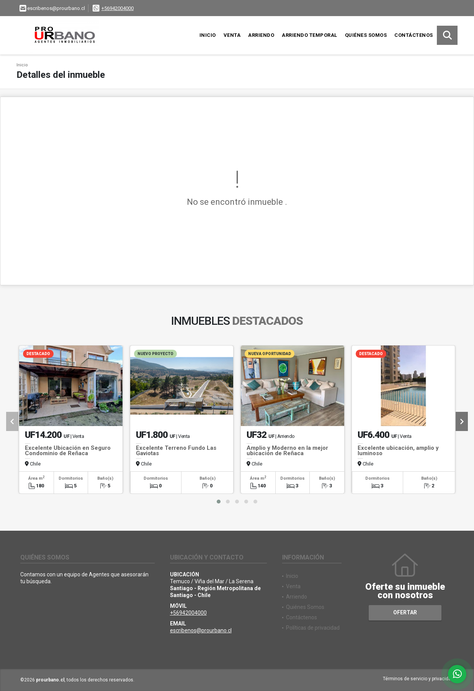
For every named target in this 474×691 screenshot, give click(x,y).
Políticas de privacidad (313, 628)
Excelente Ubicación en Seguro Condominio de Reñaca (68, 450)
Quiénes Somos (366, 35)
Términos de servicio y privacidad (418, 678)
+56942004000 (117, 8)
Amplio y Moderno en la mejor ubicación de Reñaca (287, 450)
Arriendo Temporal (309, 35)
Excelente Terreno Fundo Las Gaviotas (176, 450)
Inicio (207, 35)
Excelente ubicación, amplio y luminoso (398, 450)
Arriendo (261, 35)
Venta (232, 35)
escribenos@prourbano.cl (201, 630)
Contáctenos (413, 35)
